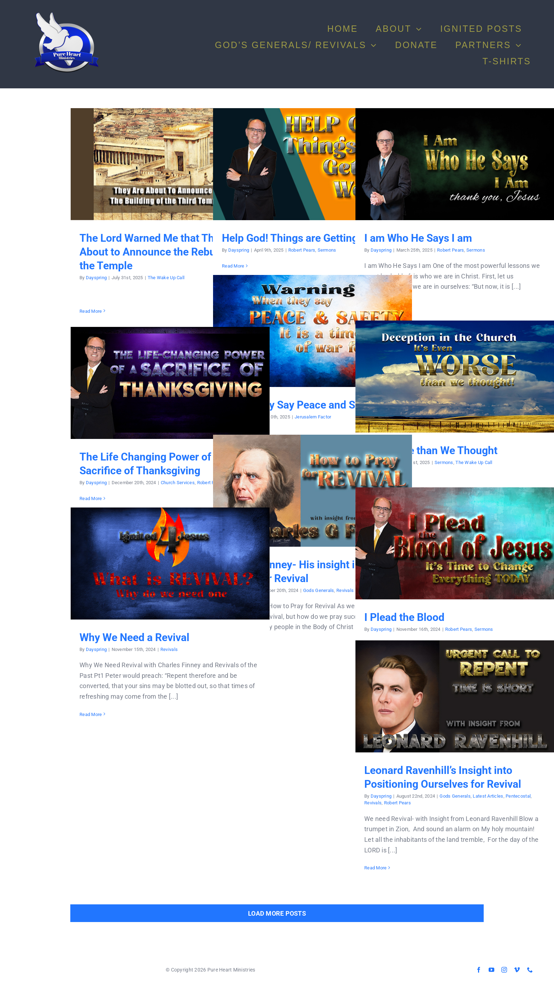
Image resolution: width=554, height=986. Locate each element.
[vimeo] (517, 970)
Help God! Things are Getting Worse (306, 238)
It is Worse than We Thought (430, 450)
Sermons (327, 250)
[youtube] (491, 970)
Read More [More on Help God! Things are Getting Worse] (233, 266)
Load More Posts (277, 913)
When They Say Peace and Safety (300, 405)
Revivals (345, 590)
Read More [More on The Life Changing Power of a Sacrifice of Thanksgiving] (90, 498)
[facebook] (479, 970)
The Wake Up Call (166, 277)
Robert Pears (301, 250)
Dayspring (96, 277)
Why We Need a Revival (134, 637)
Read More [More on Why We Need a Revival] (90, 714)
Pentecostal (518, 796)
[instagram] (504, 970)
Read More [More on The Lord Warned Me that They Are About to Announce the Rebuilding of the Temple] (90, 311)
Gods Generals (318, 590)
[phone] (530, 970)
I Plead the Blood (404, 617)
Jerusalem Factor (313, 416)
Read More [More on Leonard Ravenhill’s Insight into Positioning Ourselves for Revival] (375, 867)
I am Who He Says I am (418, 238)
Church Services (178, 482)
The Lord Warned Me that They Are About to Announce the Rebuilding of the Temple (166, 252)
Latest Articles (488, 796)
